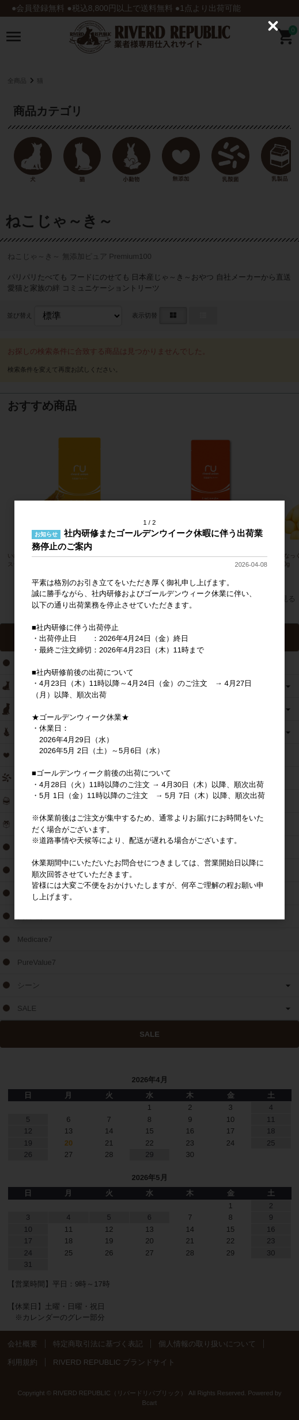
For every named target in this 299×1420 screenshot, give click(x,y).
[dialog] (149, 710)
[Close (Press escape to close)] (273, 26)
